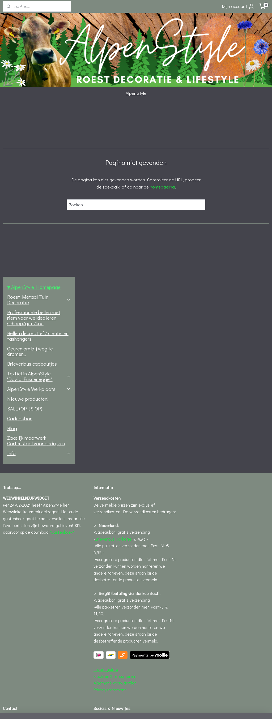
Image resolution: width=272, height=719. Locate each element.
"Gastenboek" (62, 359)
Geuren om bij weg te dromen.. (30, 178)
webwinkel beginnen (142, 709)
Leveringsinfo (106, 496)
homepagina (201, 187)
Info (39, 280)
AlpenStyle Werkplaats (39, 215)
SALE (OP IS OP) (24, 235)
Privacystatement (110, 516)
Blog (12, 255)
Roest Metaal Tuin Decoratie (39, 126)
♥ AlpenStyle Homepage (34, 114)
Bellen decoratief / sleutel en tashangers (38, 163)
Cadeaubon (19, 245)
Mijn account (238, 6)
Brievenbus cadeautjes (32, 190)
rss (125, 709)
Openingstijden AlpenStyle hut (30, 586)
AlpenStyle (136, 93)
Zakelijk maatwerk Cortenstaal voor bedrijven (36, 268)
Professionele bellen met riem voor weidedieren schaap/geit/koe (33, 144)
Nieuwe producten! (27, 225)
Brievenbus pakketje (113, 366)
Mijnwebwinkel (184, 709)
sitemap (116, 709)
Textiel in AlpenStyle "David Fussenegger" (39, 203)
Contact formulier (19, 552)
